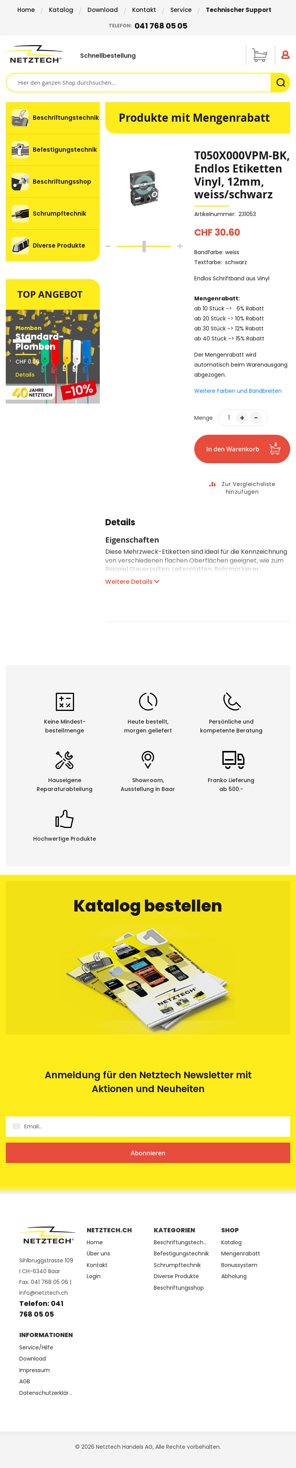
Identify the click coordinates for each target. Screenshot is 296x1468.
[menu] (53, 181)
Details (120, 523)
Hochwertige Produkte (64, 839)
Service (181, 10)
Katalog (61, 10)
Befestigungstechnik (181, 1253)
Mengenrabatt (240, 1253)
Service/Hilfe (36, 1347)
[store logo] (34, 54)
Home (26, 10)
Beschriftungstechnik (182, 1242)
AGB (24, 1381)
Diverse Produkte (176, 1276)
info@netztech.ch (43, 1293)
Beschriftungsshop (179, 1288)
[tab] (120, 526)
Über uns (98, 1253)
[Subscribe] (148, 1153)
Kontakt (144, 10)
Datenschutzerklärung (47, 1393)
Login (94, 1276)
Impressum (34, 1370)
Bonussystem (239, 1265)
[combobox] (148, 82)
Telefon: (148, 26)
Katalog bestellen (148, 906)
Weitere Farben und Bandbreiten (238, 391)
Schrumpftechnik (177, 1265)
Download (102, 10)
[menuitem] (53, 118)
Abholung (234, 1276)
